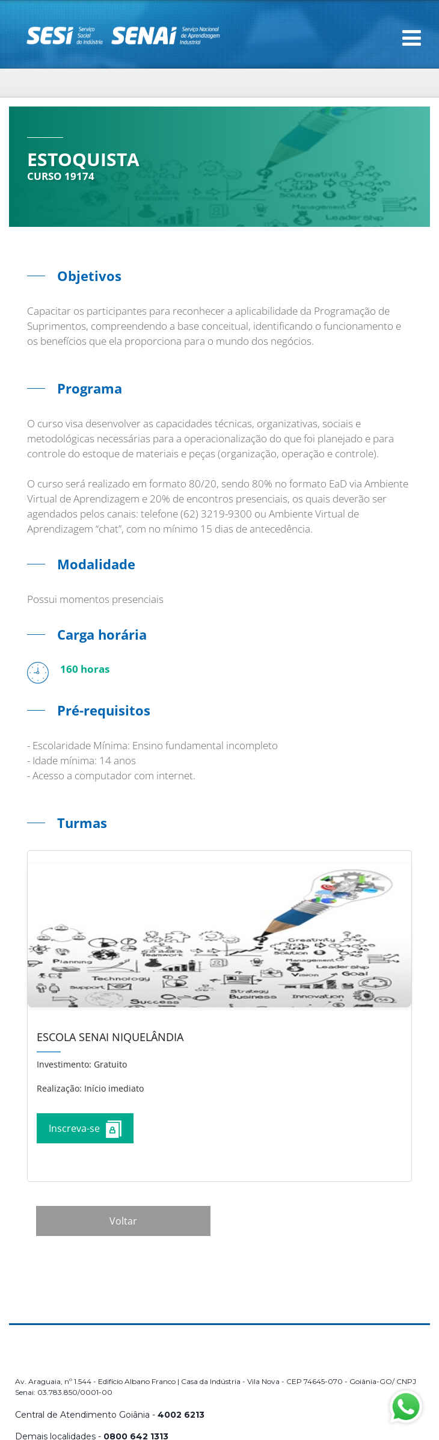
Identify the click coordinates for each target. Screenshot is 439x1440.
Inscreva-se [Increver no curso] (85, 1129)
